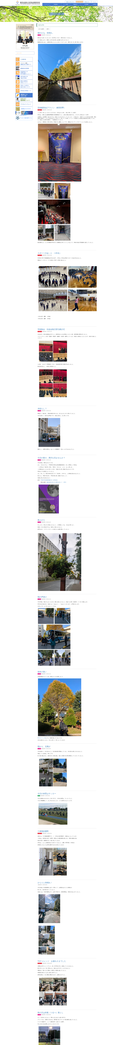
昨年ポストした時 (42, 738)
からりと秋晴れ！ (45, 883)
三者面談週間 (43, 831)
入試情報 (86, 4)
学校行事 (40, 109)
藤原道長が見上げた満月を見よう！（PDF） (57, 482)
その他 (39, 35)
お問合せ (95, 4)
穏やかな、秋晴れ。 (46, 33)
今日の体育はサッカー (47, 794)
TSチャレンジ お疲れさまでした (52, 961)
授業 (39, 795)
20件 (47, 29)
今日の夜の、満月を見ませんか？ (51, 458)
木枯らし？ (42, 409)
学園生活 (75, 4)
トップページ (46, 4)
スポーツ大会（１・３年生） (49, 253)
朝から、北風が (44, 746)
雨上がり (41, 520)
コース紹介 (65, 4)
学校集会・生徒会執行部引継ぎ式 (51, 329)
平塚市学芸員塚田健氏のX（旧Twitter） (49, 480)
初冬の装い (42, 672)
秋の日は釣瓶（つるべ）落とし (50, 1013)
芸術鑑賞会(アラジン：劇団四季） (52, 108)
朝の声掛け (42, 597)
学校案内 (56, 4)
